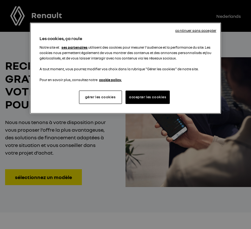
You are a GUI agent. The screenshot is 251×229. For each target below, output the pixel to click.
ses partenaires (74, 47)
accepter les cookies (147, 97)
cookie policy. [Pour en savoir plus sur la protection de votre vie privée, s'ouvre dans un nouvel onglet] (110, 80)
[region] (125, 68)
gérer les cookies (100, 97)
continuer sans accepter (195, 30)
